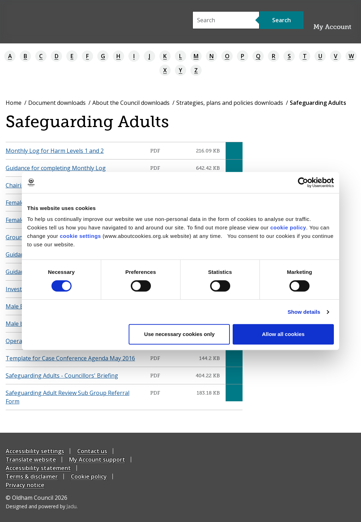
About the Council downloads (131, 103)
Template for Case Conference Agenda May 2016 (70, 358)
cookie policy (288, 227)
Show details (304, 312)
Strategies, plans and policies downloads (229, 103)
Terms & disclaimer (32, 476)
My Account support (97, 459)
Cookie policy (89, 476)
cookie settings (80, 236)
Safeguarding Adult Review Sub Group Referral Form (67, 397)
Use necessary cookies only (179, 334)
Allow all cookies (283, 334)
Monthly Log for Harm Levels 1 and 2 (55, 151)
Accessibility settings (35, 451)
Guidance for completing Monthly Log (56, 168)
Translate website (31, 459)
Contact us (92, 451)
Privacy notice (25, 485)
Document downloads (57, 103)
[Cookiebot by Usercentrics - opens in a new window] (303, 182)
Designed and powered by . (42, 506)
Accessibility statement (38, 468)
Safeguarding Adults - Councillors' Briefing (62, 375)
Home (14, 103)
